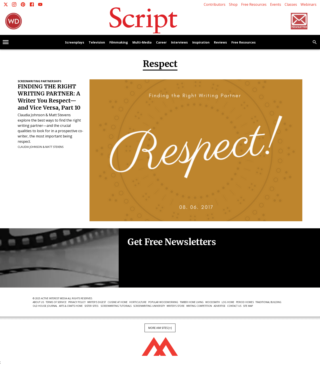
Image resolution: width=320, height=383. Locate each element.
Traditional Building (268, 302)
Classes (291, 4)
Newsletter (143, 274)
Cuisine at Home (118, 302)
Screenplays (74, 42)
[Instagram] (14, 4)
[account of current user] (5, 42)
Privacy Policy (77, 302)
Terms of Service (56, 302)
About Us (38, 302)
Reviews (220, 42)
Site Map (248, 305)
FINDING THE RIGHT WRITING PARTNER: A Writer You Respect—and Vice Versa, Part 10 (49, 97)
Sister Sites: (91, 305)
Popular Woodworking (163, 302)
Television (97, 42)
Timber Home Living (192, 302)
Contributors (214, 4)
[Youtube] (40, 4)
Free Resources (254, 4)
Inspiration (200, 42)
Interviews (179, 42)
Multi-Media (142, 42)
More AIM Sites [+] (160, 328)
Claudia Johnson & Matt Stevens (40, 147)
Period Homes (245, 302)
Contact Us (234, 305)
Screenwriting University (149, 305)
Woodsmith (212, 302)
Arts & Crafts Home (71, 305)
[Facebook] (31, 4)
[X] (6, 4)
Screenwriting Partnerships (39, 81)
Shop (233, 4)
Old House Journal (45, 305)
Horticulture (138, 302)
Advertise (219, 305)
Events (275, 4)
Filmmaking (119, 42)
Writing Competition (199, 305)
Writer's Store (176, 305)
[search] (314, 42)
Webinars (308, 4)
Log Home (228, 302)
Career (161, 42)
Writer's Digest (96, 302)
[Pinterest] (23, 4)
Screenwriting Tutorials (116, 305)
